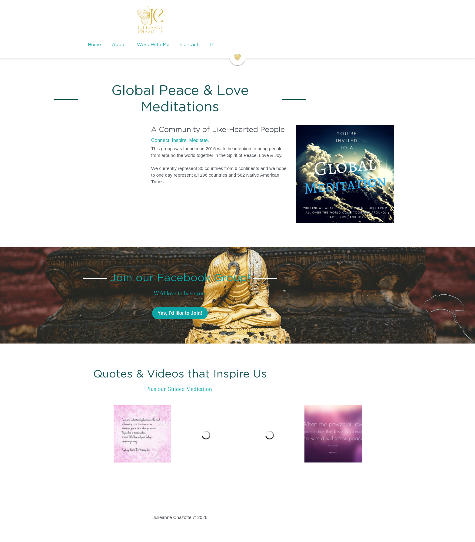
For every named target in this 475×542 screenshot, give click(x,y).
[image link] (237, 21)
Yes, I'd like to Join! (237, 310)
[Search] (298, 44)
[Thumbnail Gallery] (142, 430)
